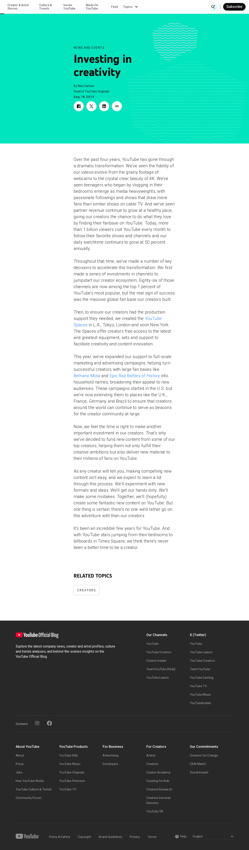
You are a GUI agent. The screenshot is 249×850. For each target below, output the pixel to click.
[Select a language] (212, 837)
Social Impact (199, 772)
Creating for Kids (157, 781)
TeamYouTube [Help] (160, 669)
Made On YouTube (160, 6)
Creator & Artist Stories (86, 6)
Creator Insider (156, 660)
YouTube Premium (72, 781)
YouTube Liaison (157, 677)
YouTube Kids (68, 755)
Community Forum (28, 798)
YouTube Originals (71, 772)
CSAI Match (198, 764)
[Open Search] (213, 7)
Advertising (110, 755)
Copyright (84, 837)
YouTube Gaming (202, 677)
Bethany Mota (87, 375)
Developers (110, 764)
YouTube (152, 643)
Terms (152, 837)
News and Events (89, 47)
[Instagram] (37, 723)
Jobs (19, 772)
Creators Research (159, 789)
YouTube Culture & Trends (34, 789)
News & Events (59, 6)
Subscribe (234, 7)
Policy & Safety (59, 837)
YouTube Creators (158, 652)
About (20, 755)
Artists (150, 755)
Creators (86, 590)
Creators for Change (204, 755)
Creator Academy (158, 772)
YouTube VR (154, 811)
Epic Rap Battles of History (135, 375)
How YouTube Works (30, 781)
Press (20, 764)
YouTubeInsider (200, 703)
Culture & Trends (113, 6)
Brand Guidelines (110, 837)
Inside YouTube (137, 6)
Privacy (135, 837)
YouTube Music (200, 694)
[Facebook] (49, 723)
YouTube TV (198, 686)
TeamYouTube (200, 669)
